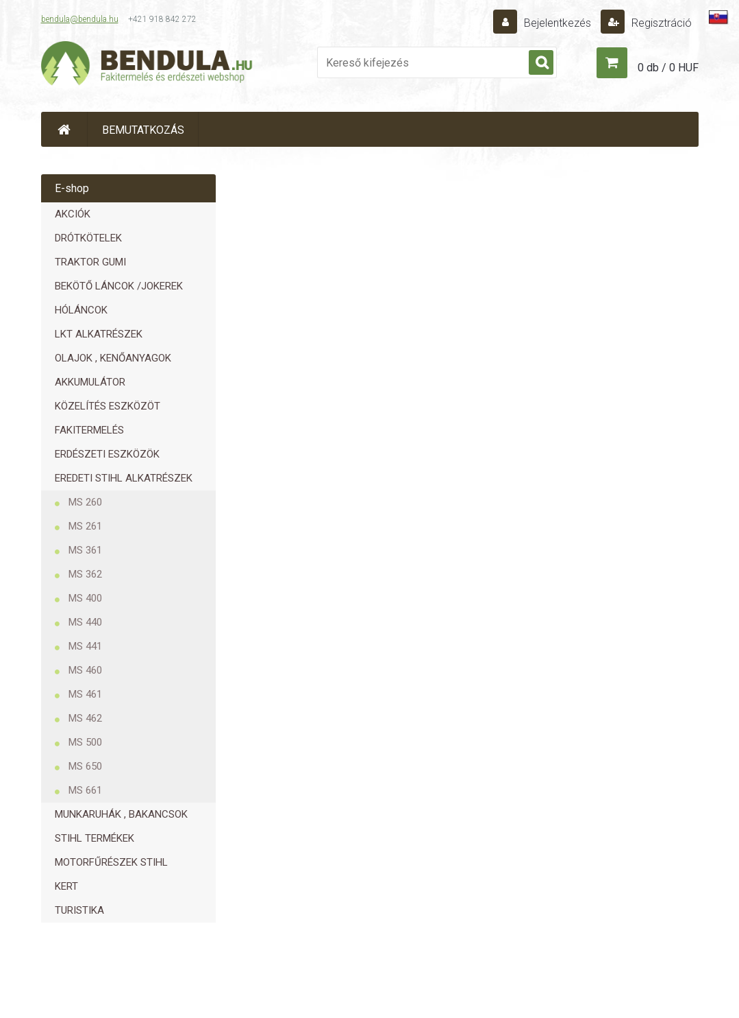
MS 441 (85, 646)
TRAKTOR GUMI (90, 262)
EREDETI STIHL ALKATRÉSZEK (123, 478)
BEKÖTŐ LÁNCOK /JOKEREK (119, 286)
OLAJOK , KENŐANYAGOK (113, 358)
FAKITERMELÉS (89, 430)
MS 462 (85, 718)
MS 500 (85, 742)
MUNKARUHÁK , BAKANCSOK (121, 814)
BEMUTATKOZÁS (143, 130)
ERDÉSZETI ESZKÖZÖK (107, 454)
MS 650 (85, 766)
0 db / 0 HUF (668, 67)
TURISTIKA (79, 910)
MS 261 (85, 526)
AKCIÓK (72, 214)
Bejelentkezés (557, 22)
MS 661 (85, 790)
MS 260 (85, 502)
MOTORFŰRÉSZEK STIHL (111, 862)
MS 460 (85, 670)
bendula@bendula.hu (79, 19)
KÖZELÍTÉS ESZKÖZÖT (107, 406)
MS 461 (85, 694)
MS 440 (85, 622)
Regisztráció (660, 22)
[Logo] (147, 66)
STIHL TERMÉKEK (94, 838)
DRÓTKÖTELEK (88, 238)
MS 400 (85, 598)
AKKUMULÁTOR (90, 382)
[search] (541, 63)
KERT (66, 886)
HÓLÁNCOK (81, 310)
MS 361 (85, 550)
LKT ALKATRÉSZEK (98, 334)
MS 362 (85, 574)
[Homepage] (64, 129)
